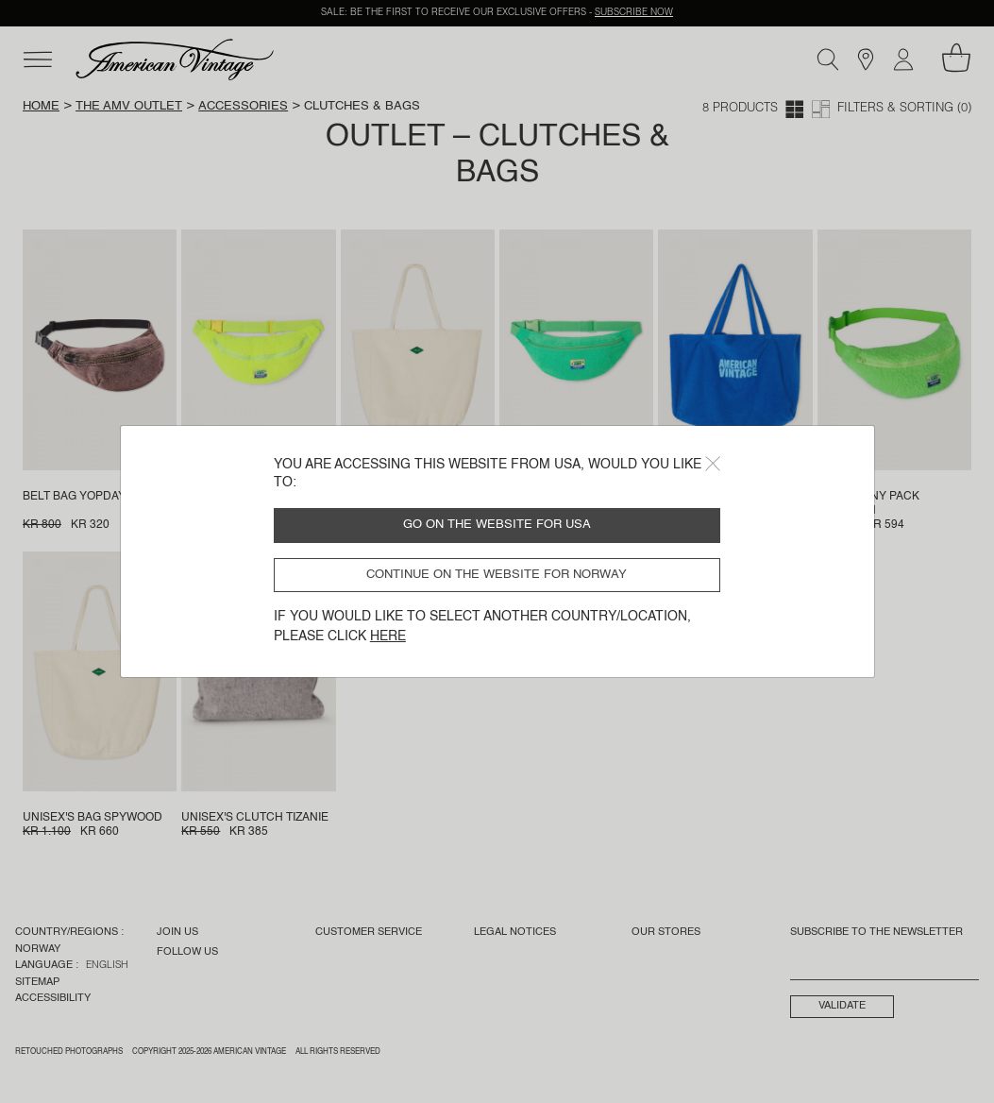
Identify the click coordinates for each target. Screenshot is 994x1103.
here (388, 636)
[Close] (712, 463)
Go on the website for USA (497, 524)
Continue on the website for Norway (496, 574)
